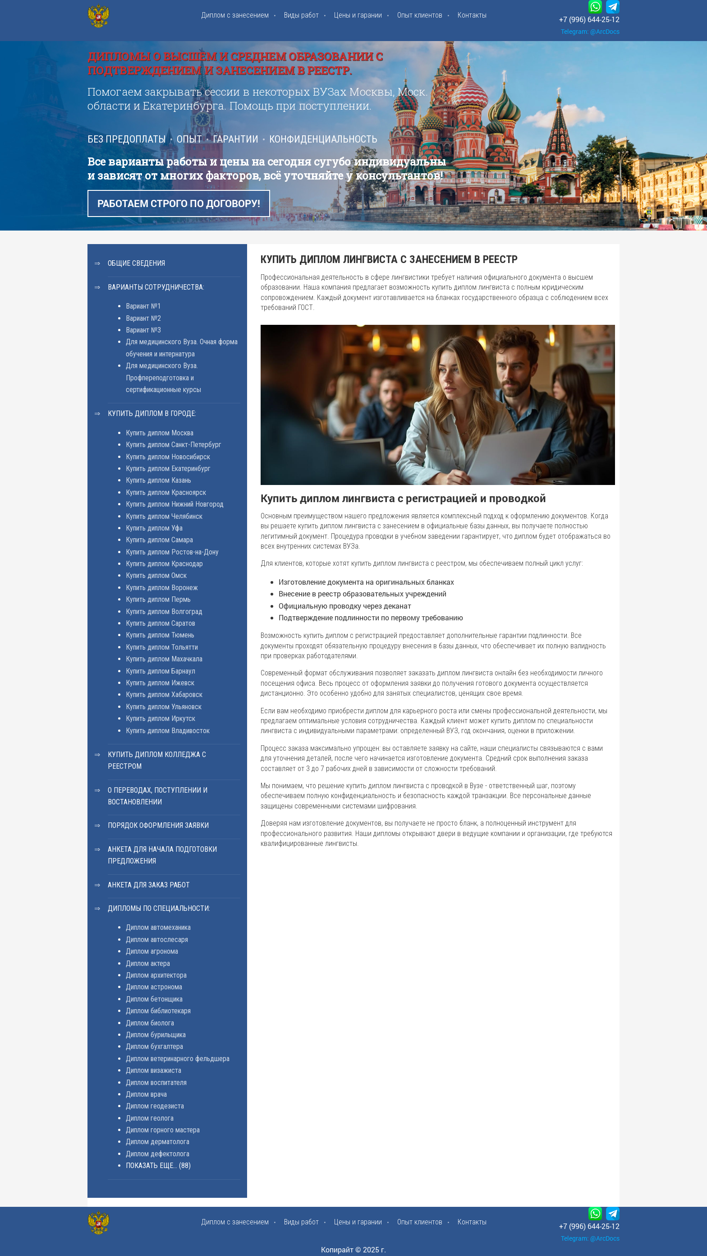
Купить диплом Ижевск (160, 683)
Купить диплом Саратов (160, 623)
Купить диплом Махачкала (164, 659)
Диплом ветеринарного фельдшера (178, 1058)
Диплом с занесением (235, 15)
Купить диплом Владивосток (168, 730)
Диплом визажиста (153, 1070)
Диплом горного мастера (163, 1130)
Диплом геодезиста (155, 1106)
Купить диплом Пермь (158, 599)
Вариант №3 (143, 330)
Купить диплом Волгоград (164, 611)
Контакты (472, 15)
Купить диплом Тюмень (160, 635)
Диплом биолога (150, 1023)
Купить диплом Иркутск (160, 718)
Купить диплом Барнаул (160, 671)
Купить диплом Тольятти (162, 647)
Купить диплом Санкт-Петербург (173, 444)
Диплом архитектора (156, 975)
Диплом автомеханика (158, 927)
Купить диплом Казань (158, 480)
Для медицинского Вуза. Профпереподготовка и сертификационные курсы (163, 377)
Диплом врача (146, 1094)
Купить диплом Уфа (154, 528)
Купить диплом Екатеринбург (168, 468)
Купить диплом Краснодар (164, 563)
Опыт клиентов (419, 15)
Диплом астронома (154, 987)
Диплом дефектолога (157, 1154)
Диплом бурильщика (156, 1034)
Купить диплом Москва (159, 433)
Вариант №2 (143, 318)
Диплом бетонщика (154, 999)
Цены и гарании (358, 15)
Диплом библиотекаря (158, 1011)
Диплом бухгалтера (154, 1046)
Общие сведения (136, 263)
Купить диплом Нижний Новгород (175, 504)
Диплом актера (148, 963)
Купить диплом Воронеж (162, 587)
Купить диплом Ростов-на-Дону (172, 552)
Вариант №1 (143, 306)
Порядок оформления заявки (158, 825)
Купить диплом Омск (156, 575)
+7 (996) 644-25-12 (589, 19)
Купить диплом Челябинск (164, 516)
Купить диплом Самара (159, 540)
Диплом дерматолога (157, 1141)
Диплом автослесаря (157, 939)
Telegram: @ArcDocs (590, 31)
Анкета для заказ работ (149, 885)
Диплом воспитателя (156, 1082)
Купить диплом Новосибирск (168, 457)
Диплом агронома (152, 951)
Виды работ (301, 15)
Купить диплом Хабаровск (164, 694)
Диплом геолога (150, 1118)
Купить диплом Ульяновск (164, 706)
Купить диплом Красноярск (166, 492)
